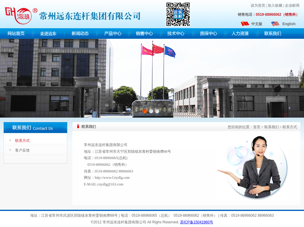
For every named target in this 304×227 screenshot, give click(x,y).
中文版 (256, 24)
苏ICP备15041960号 (196, 222)
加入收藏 (275, 5)
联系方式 (22, 141)
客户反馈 (22, 150)
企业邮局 (292, 5)
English (289, 24)
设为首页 (258, 5)
